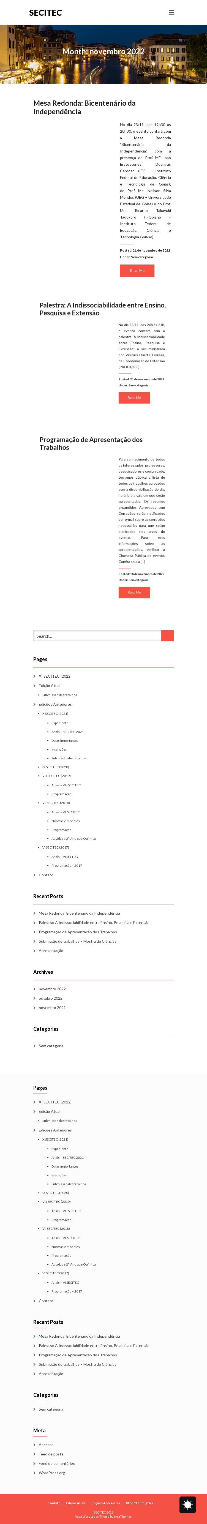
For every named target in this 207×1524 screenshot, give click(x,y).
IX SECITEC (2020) (55, 767)
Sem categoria (142, 257)
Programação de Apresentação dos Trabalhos (78, 931)
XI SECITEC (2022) (55, 676)
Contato (46, 875)
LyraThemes (123, 1516)
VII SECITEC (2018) (56, 803)
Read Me (137, 270)
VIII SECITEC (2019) (56, 776)
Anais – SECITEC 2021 (67, 732)
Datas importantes (64, 740)
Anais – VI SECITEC (65, 857)
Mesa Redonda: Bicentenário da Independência (84, 107)
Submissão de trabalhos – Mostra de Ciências (77, 941)
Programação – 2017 (66, 865)
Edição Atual (49, 685)
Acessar (46, 1444)
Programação (61, 794)
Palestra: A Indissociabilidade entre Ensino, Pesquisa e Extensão (94, 922)
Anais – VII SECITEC (65, 812)
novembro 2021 (52, 1007)
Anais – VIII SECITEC (66, 785)
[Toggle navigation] (171, 12)
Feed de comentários (57, 1463)
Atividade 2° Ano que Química (73, 838)
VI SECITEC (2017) (55, 847)
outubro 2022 (50, 998)
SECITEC (45, 12)
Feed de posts (51, 1454)
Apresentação (51, 950)
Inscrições (59, 749)
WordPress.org (52, 1472)
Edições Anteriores (55, 704)
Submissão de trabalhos (59, 695)
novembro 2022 (52, 988)
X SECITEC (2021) (55, 713)
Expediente (59, 723)
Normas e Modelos (65, 821)
